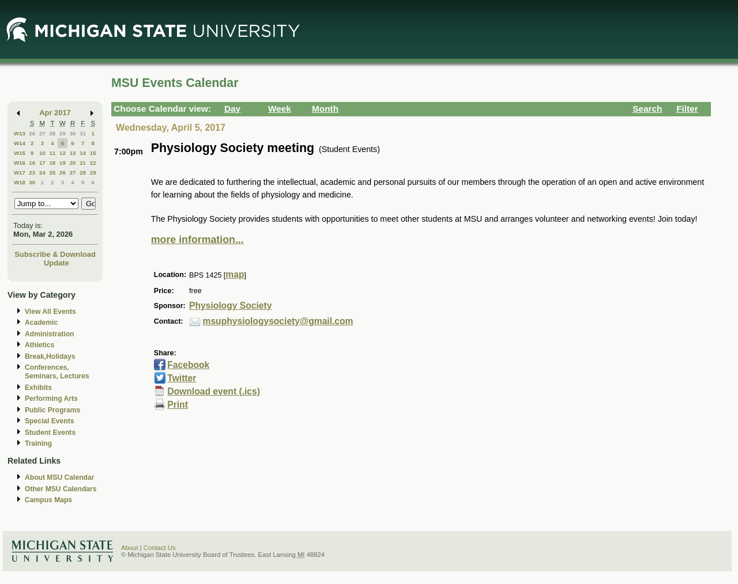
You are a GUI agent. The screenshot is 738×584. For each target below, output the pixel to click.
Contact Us (160, 547)
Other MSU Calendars (61, 489)
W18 (19, 182)
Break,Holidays (50, 356)
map (234, 274)
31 (83, 133)
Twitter (181, 378)
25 (52, 172)
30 (73, 133)
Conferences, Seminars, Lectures (57, 371)
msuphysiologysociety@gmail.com (278, 321)
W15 (19, 153)
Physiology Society (230, 305)
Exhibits (38, 388)
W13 (19, 133)
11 (52, 153)
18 (52, 163)
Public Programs (52, 410)
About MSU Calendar (59, 477)
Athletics (39, 345)
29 (62, 133)
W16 (19, 163)
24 (42, 172)
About (129, 547)
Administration (49, 334)
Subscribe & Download (55, 254)
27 (42, 133)
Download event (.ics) (213, 391)
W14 (19, 143)
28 (52, 133)
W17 (19, 172)
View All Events (50, 312)
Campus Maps (48, 500)
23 (32, 172)
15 (93, 153)
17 (42, 163)
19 (62, 163)
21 (83, 163)
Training (38, 443)
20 (73, 163)
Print (177, 404)
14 (83, 153)
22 (93, 163)
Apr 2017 (55, 112)
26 (32, 133)
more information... (197, 239)
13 (73, 153)
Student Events (50, 432)
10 (42, 153)
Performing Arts (51, 399)
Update (56, 263)
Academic (41, 322)
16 (32, 163)
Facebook (188, 365)
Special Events (49, 421)
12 (62, 153)
